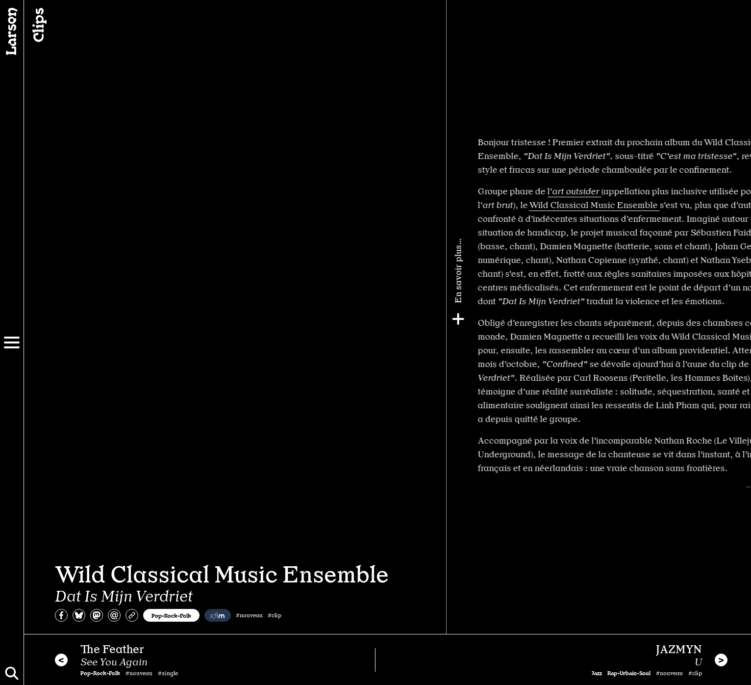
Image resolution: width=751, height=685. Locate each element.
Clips (37, 25)
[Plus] (740, 319)
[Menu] (12, 342)
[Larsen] (12, 31)
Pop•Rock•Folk (171, 615)
